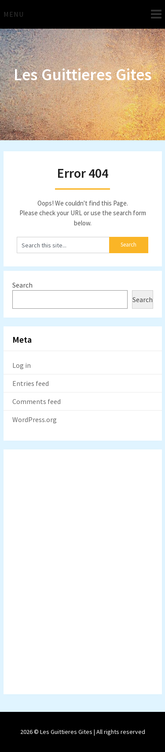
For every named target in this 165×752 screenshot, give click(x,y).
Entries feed (30, 383)
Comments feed (36, 401)
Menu (14, 14)
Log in (21, 365)
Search (22, 285)
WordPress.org (34, 419)
